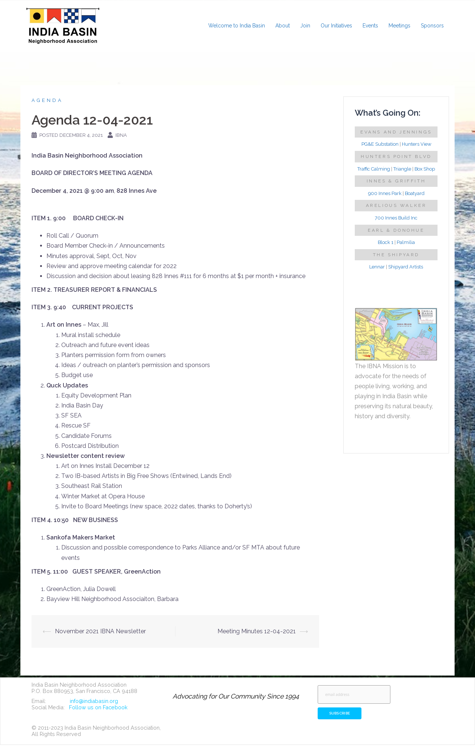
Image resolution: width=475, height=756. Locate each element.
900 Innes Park (385, 193)
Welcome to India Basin (236, 26)
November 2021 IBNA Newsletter (100, 631)
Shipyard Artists (405, 267)
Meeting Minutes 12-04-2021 (256, 631)
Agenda (47, 100)
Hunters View (416, 144)
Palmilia (406, 242)
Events (370, 26)
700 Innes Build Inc (396, 218)
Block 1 (385, 242)
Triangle (402, 169)
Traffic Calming (373, 169)
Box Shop (425, 169)
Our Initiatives (336, 26)
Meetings (399, 26)
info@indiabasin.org (94, 701)
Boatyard (415, 193)
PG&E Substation (380, 144)
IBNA (121, 135)
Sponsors (432, 26)
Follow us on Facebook (98, 707)
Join (305, 26)
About (282, 26)
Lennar (377, 267)
